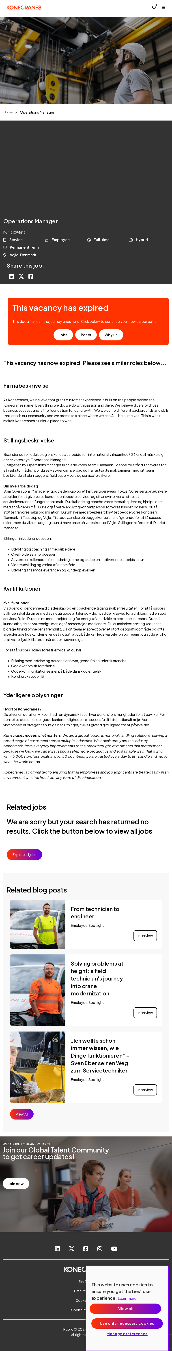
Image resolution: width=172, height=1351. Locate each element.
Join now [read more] (16, 1183)
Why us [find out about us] (111, 334)
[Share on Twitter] (21, 277)
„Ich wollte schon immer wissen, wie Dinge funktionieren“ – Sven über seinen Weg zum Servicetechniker (100, 1055)
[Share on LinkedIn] (11, 277)
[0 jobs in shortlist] (154, 7)
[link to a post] (37, 924)
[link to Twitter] (71, 1249)
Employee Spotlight (87, 925)
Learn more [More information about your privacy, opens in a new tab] (127, 1298)
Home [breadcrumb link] (8, 112)
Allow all (125, 1308)
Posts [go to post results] (86, 334)
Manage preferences (127, 1333)
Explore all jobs (24, 854)
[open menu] (163, 7)
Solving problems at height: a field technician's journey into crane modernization (97, 978)
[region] (127, 1308)
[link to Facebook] (85, 1249)
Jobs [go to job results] (63, 334)
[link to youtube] (114, 1249)
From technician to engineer (95, 912)
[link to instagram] (99, 1249)
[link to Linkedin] (57, 1249)
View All (22, 1114)
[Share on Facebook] (30, 277)
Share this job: (25, 265)
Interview (145, 935)
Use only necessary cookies (127, 1323)
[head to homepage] (24, 7)
